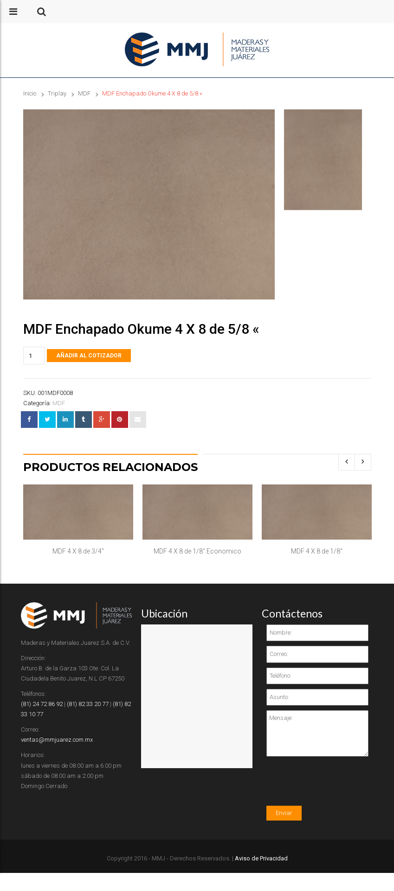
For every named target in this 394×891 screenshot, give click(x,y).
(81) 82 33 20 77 (88, 703)
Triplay (57, 93)
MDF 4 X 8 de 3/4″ (78, 551)
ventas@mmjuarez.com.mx (57, 739)
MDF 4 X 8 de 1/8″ (316, 551)
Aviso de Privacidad (261, 858)
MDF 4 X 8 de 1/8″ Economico (197, 551)
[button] (41, 11)
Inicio (29, 93)
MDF (84, 93)
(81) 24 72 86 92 (42, 703)
